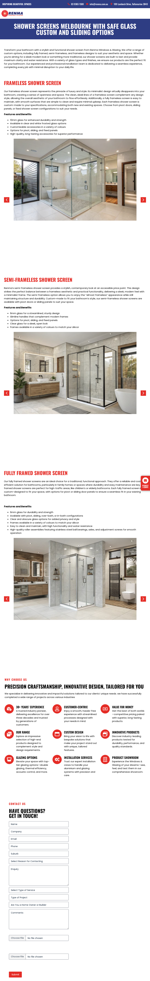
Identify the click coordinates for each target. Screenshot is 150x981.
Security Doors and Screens (20, 922)
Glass (8, 925)
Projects (9, 933)
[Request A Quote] (145, 480)
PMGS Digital (139, 972)
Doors (8, 918)
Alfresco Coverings (15, 929)
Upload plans (16, 809)
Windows (9, 914)
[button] (6, 179)
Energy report (16, 827)
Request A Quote (145, 486)
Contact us (11, 940)
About (8, 944)
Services (9, 937)
